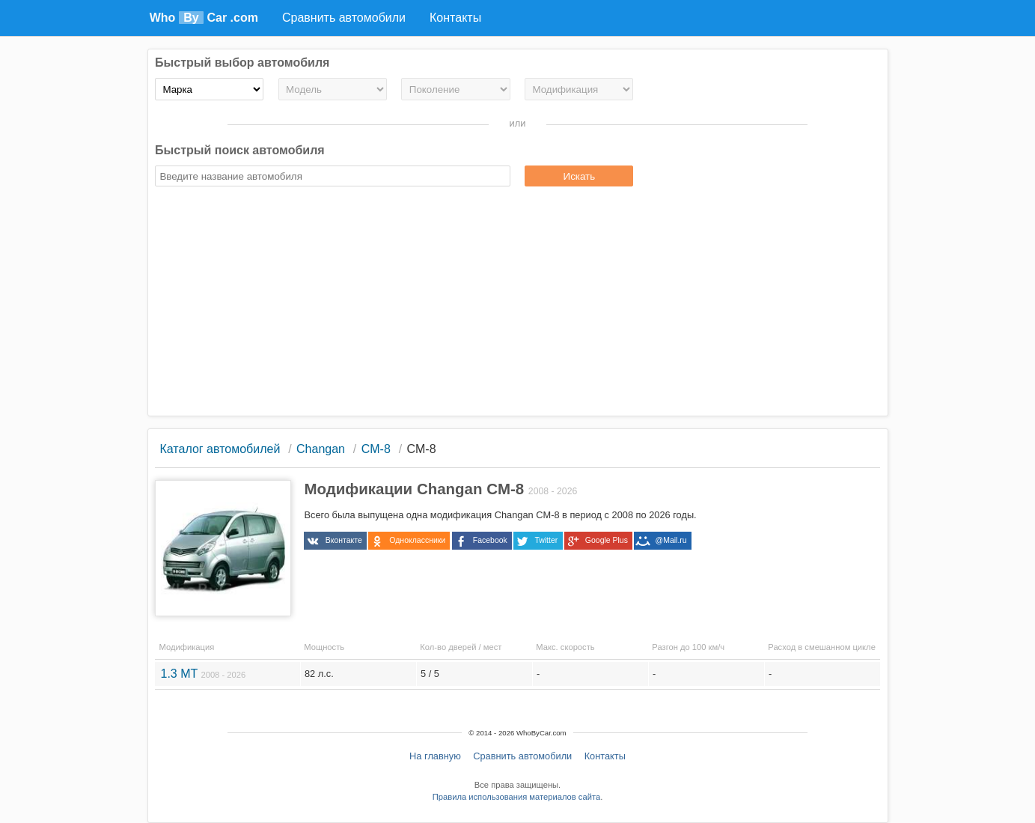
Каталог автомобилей (219, 449)
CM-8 (376, 449)
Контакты (605, 756)
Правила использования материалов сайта (516, 796)
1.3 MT (202, 673)
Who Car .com (204, 17)
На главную (435, 756)
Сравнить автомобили (522, 756)
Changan (320, 449)
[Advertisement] (517, 303)
